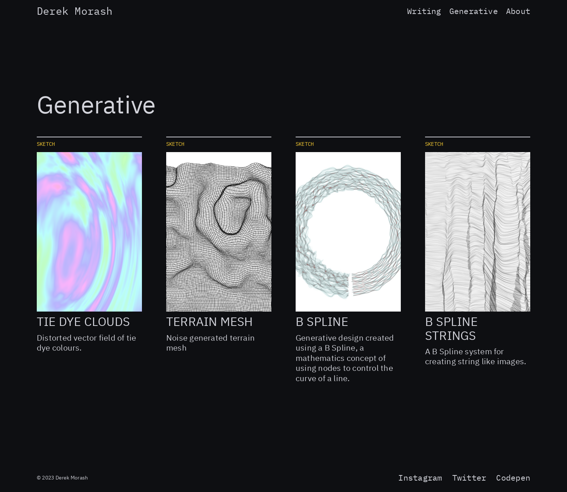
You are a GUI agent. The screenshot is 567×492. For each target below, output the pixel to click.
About (518, 12)
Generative (473, 12)
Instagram (420, 478)
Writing (424, 12)
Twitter (469, 478)
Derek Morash (75, 12)
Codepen (513, 478)
